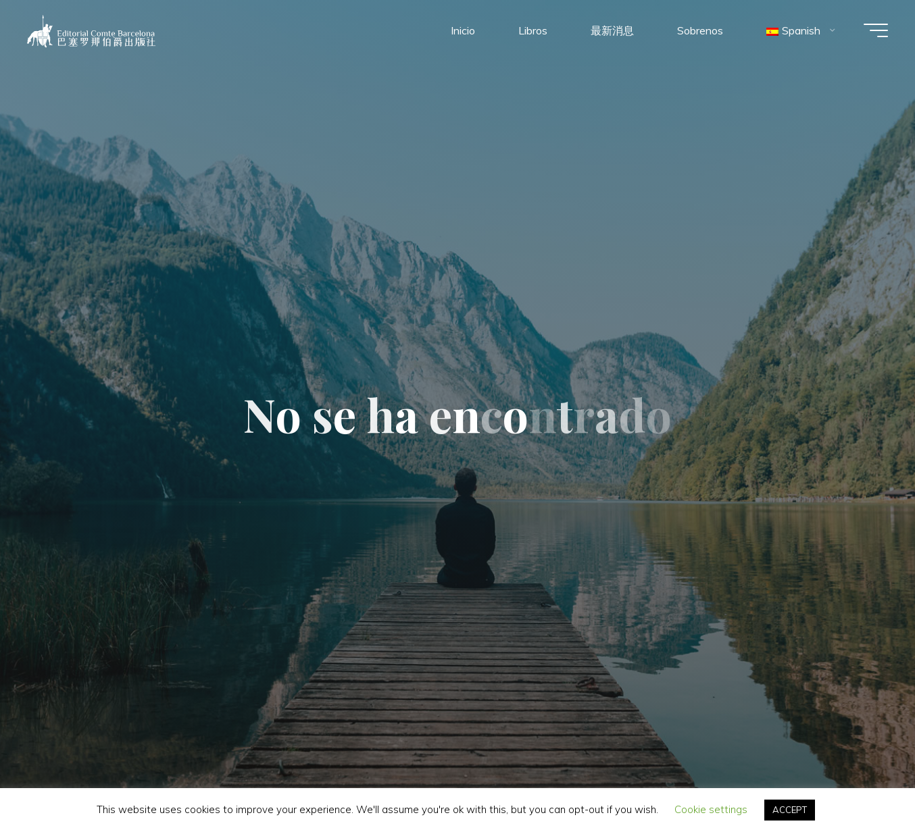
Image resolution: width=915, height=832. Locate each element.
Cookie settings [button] (710, 809)
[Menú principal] (876, 30)
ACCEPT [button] (789, 809)
